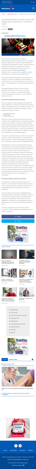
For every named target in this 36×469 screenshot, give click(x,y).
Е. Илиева (10, 29)
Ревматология (15, 327)
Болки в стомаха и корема (19, 315)
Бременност (14, 321)
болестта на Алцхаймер (19, 70)
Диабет (13, 332)
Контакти (22, 450)
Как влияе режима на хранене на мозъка (15, 36)
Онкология (14, 312)
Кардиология (15, 318)
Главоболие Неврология (18, 324)
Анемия (13, 329)
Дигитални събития (6, 2)
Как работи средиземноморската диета (15, 35)
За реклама (13, 450)
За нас (5, 450)
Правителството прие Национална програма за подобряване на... (17, 389)
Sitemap (30, 450)
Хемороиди (14, 310)
